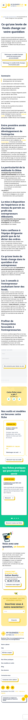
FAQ (2, 648)
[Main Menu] (3, 5)
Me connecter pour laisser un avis (14, 366)
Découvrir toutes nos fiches (14, 523)
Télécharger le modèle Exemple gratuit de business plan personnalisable (13, 56)
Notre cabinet (5, 644)
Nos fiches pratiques (7, 659)
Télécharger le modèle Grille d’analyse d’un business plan (14, 64)
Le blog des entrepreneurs (9, 16)
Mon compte (7, 652)
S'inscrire (14, 620)
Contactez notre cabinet (9, 679)
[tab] (12, 518)
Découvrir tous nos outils (14, 460)
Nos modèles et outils (7, 663)
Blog (2, 666)
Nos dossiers (5, 670)
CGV (16, 691)
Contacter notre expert (13, 584)
